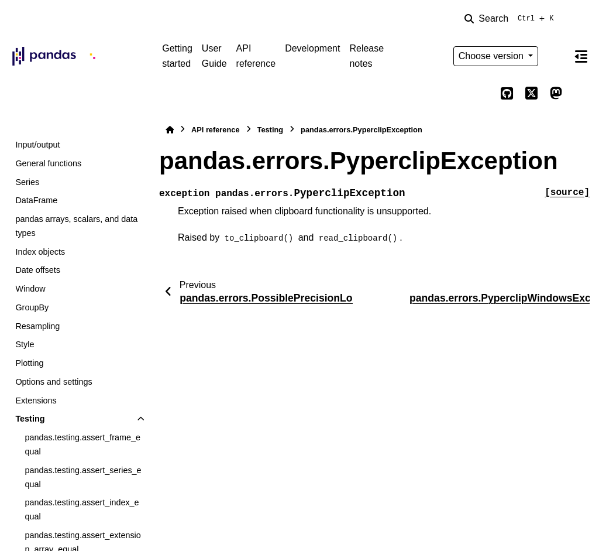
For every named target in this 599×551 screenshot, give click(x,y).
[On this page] (581, 56)
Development (312, 48)
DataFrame (36, 200)
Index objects (40, 251)
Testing (29, 418)
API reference (256, 56)
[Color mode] (556, 56)
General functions (48, 163)
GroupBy (32, 307)
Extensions (35, 400)
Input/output (37, 144)
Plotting (29, 363)
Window (30, 288)
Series (27, 182)
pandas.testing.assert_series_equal (83, 477)
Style (24, 344)
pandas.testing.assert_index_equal (82, 509)
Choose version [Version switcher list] (492, 56)
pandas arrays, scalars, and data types (76, 226)
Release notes (366, 56)
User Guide (214, 56)
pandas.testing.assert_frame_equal (82, 444)
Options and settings (53, 381)
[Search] (511, 18)
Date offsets (37, 270)
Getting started (177, 56)
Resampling (37, 326)
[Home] (170, 130)
